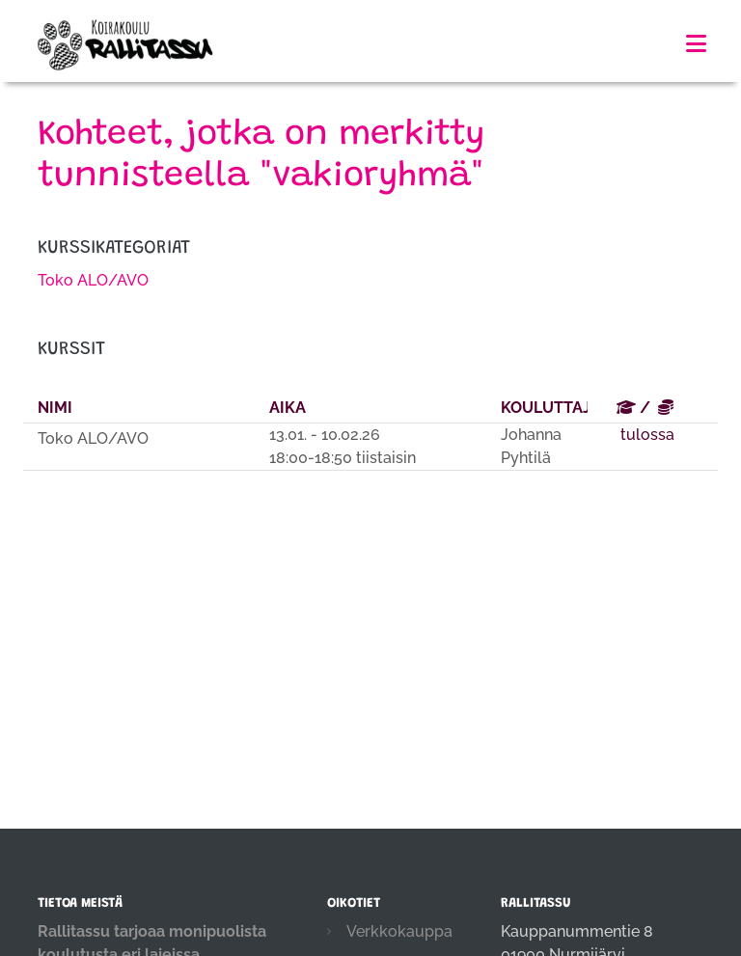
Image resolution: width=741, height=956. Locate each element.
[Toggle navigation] (696, 44)
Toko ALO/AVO (93, 280)
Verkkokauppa (399, 931)
